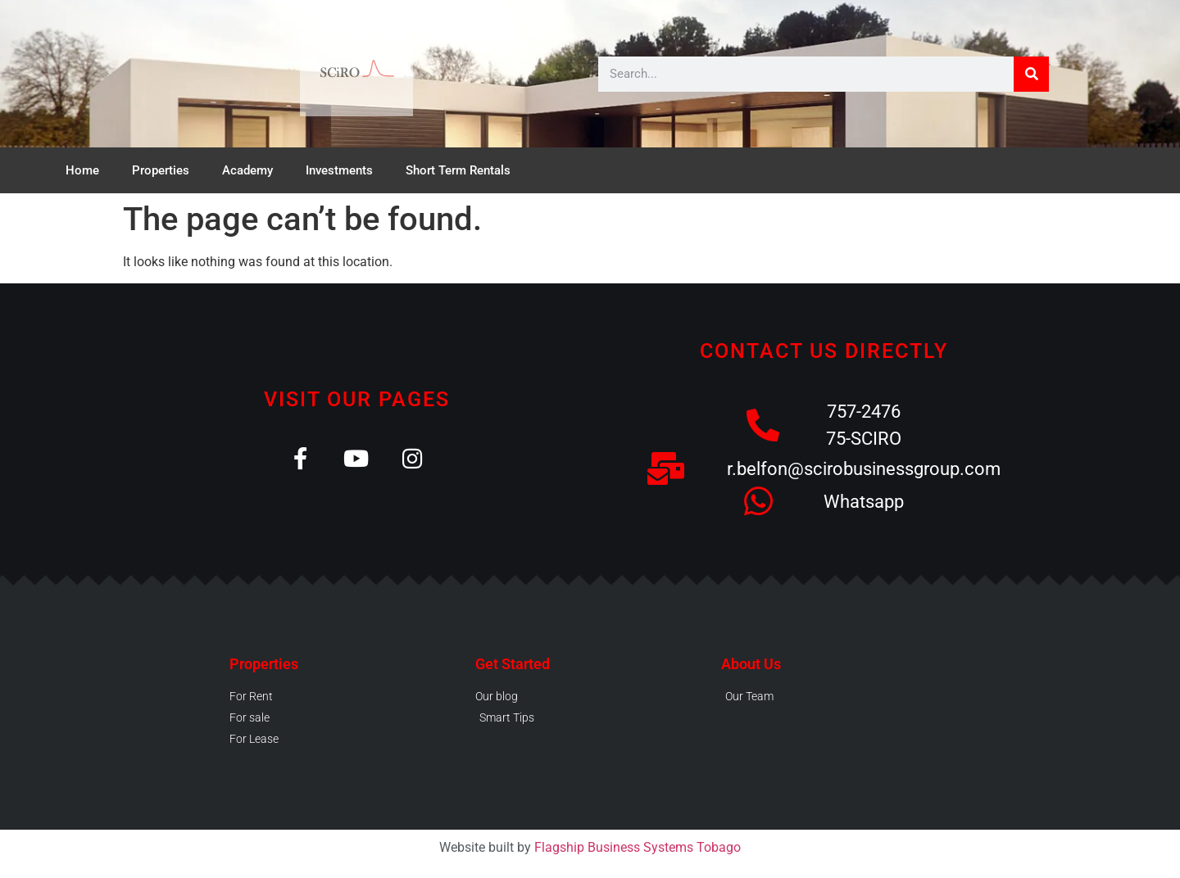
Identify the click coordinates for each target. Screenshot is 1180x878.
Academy (247, 170)
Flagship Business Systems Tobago (637, 847)
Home (82, 170)
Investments (339, 170)
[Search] (1031, 74)
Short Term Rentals (458, 170)
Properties (160, 170)
